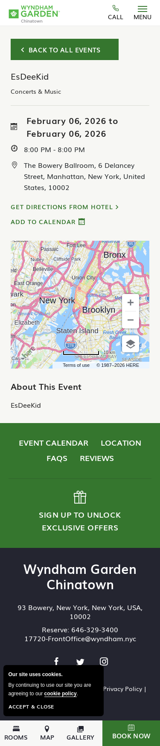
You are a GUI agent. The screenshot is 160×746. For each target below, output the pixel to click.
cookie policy (60, 694)
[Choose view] (130, 343)
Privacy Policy (122, 688)
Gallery (81, 733)
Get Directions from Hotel (62, 206)
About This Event (46, 386)
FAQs (57, 457)
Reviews (97, 457)
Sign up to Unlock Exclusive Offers (79, 512)
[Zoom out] (130, 319)
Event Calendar (53, 442)
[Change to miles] (89, 352)
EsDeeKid (26, 405)
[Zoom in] (130, 302)
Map (47, 733)
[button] (131, 733)
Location (121, 442)
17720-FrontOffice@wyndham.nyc (80, 638)
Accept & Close (31, 706)
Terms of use (76, 365)
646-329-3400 (94, 629)
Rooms (16, 733)
